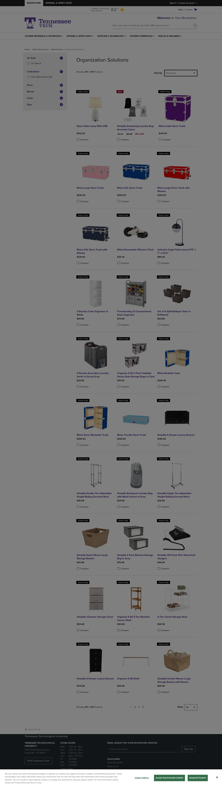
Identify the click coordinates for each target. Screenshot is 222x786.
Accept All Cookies (197, 778)
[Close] (217, 777)
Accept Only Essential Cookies (169, 778)
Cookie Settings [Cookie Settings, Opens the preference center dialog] (142, 778)
